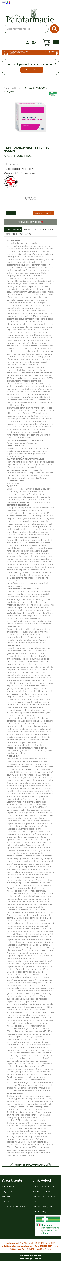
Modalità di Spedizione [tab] (38, 229)
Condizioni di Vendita (43, 1186)
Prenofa (37, 1255)
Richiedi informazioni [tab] (19, 234)
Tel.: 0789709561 (43, 1246)
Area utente (8, 1186)
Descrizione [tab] (13, 229)
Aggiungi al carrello (43, 213)
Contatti (6, 1201)
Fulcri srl (37, 1258)
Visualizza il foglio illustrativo (19, 173)
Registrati (7, 1191)
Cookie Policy (39, 1211)
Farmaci (29, 88)
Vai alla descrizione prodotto (19, 169)
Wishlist (6, 1196)
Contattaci (31, 69)
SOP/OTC (41, 88)
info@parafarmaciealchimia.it (17, 1246)
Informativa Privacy (42, 1191)
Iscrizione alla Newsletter (14, 1206)
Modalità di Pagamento (44, 1206)
